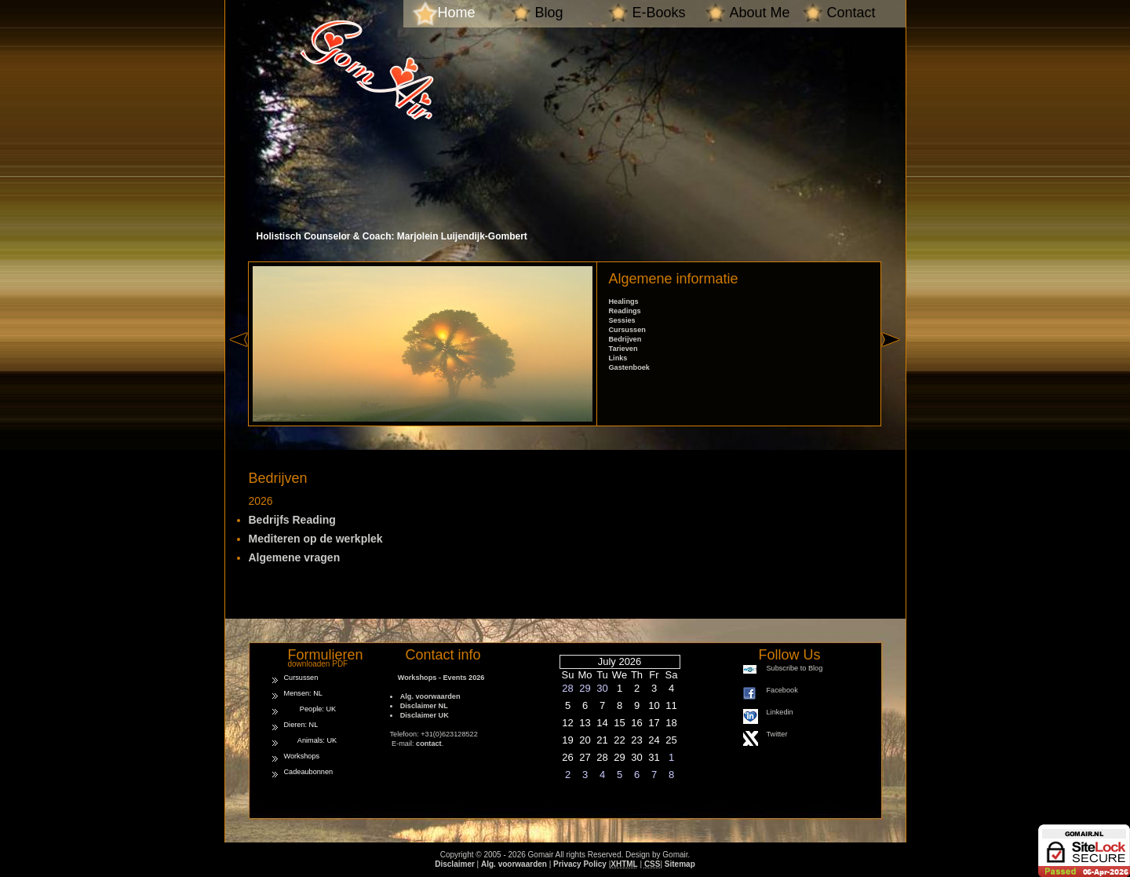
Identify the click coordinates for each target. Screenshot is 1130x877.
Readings (625, 311)
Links (618, 358)
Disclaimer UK (424, 715)
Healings (624, 301)
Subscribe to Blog (795, 668)
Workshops (302, 756)
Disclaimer (455, 864)
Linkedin (780, 712)
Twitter (777, 734)
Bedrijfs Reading (292, 519)
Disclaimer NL (424, 706)
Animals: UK (310, 740)
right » (893, 367)
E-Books (659, 12)
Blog (549, 12)
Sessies (622, 320)
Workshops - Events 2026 (437, 678)
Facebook (782, 690)
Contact (851, 12)
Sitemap (680, 864)
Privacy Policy (580, 864)
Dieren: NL (301, 725)
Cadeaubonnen (309, 772)
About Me (760, 12)
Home (457, 12)
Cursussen (627, 330)
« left (238, 367)
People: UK (310, 709)
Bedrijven (625, 339)
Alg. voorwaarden (430, 696)
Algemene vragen (295, 557)
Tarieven (623, 349)
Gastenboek (629, 367)
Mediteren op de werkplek (316, 538)
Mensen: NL (303, 693)
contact (429, 743)
